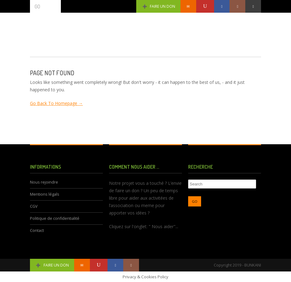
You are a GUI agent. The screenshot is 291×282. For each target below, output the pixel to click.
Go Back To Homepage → (56, 103)
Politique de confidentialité (54, 218)
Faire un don (158, 6)
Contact (37, 230)
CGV (34, 206)
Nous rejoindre (44, 182)
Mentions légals (44, 194)
